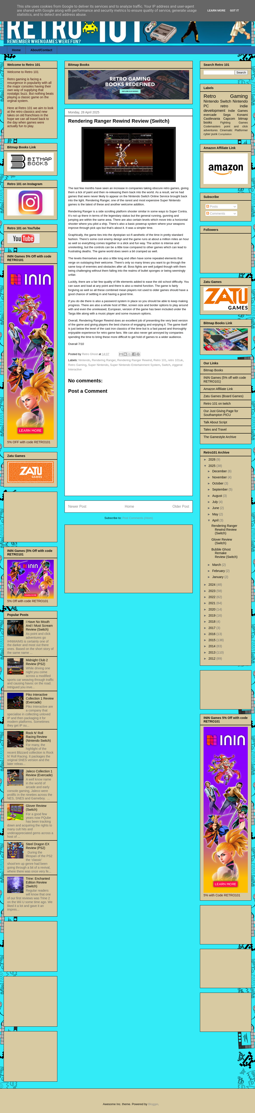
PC (206, 106)
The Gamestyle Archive (220, 437)
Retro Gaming (77, 365)
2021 (212, 603)
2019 (212, 615)
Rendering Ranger (104, 360)
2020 (212, 609)
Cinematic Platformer (234, 130)
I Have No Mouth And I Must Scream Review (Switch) (39, 625)
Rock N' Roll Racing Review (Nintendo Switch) (38, 736)
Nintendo (84, 360)
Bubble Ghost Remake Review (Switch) (224, 553)
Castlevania (212, 118)
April (215, 520)
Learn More (216, 10)
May (215, 514)
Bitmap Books (213, 370)
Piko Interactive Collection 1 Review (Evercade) (40, 698)
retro (224, 106)
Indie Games (238, 110)
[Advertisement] (128, 558)
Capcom (229, 118)
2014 (212, 646)
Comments (215, 213)
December (219, 471)
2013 (212, 652)
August (217, 496)
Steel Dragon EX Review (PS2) (37, 846)
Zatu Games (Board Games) (223, 396)
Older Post (180, 506)
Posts (212, 206)
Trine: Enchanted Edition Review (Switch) (38, 882)
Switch (166, 365)
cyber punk (211, 134)
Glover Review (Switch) (36, 807)
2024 (212, 584)
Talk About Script (215, 422)
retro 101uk (175, 360)
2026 (212, 459)
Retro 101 (159, 360)
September (220, 489)
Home (16, 50)
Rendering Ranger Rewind (134, 360)
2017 (212, 628)
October (218, 483)
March (217, 565)
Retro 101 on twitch (217, 403)
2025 (212, 466)
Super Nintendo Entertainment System (135, 365)
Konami (242, 115)
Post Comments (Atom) (137, 518)
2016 (212, 634)
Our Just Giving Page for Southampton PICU (221, 413)
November (219, 477)
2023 (212, 591)
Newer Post (77, 506)
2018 (212, 621)
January (218, 577)
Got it (234, 10)
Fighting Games (234, 122)
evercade (210, 115)
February (219, 571)
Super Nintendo (98, 365)
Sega (227, 115)
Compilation (225, 134)
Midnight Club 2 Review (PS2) (37, 662)
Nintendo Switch (217, 101)
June (216, 508)
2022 (212, 597)
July (215, 502)
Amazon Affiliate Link (218, 389)
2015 (212, 640)
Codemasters (212, 126)
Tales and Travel (215, 429)
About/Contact (41, 50)
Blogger (153, 1104)
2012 (212, 658)
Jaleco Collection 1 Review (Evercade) (39, 773)
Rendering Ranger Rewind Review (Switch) (224, 529)
